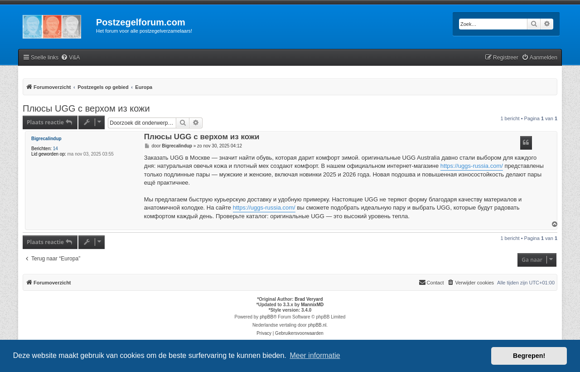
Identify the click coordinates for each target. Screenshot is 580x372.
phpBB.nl (317, 325)
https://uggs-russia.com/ (471, 165)
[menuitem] (70, 58)
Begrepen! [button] (529, 355)
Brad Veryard (309, 299)
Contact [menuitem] (431, 282)
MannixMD (312, 304)
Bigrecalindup (46, 138)
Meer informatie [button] (315, 355)
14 (55, 148)
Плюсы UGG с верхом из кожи (86, 108)
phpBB (266, 316)
